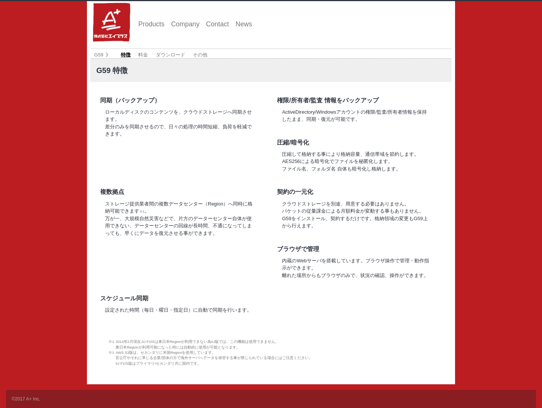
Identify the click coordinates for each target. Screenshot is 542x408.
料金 (143, 55)
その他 (200, 55)
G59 (98, 55)
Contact (217, 24)
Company (185, 24)
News (244, 24)
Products (151, 24)
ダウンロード (170, 55)
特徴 (126, 55)
